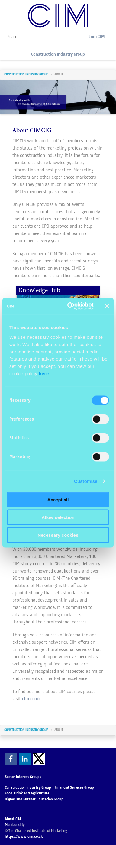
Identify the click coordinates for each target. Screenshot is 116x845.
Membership (15, 825)
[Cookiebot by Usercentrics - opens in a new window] (70, 306)
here (44, 373)
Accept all (58, 499)
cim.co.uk (31, 699)
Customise (86, 481)
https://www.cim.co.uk (24, 837)
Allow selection (57, 517)
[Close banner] (107, 306)
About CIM (13, 819)
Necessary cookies (57, 534)
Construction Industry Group (58, 54)
